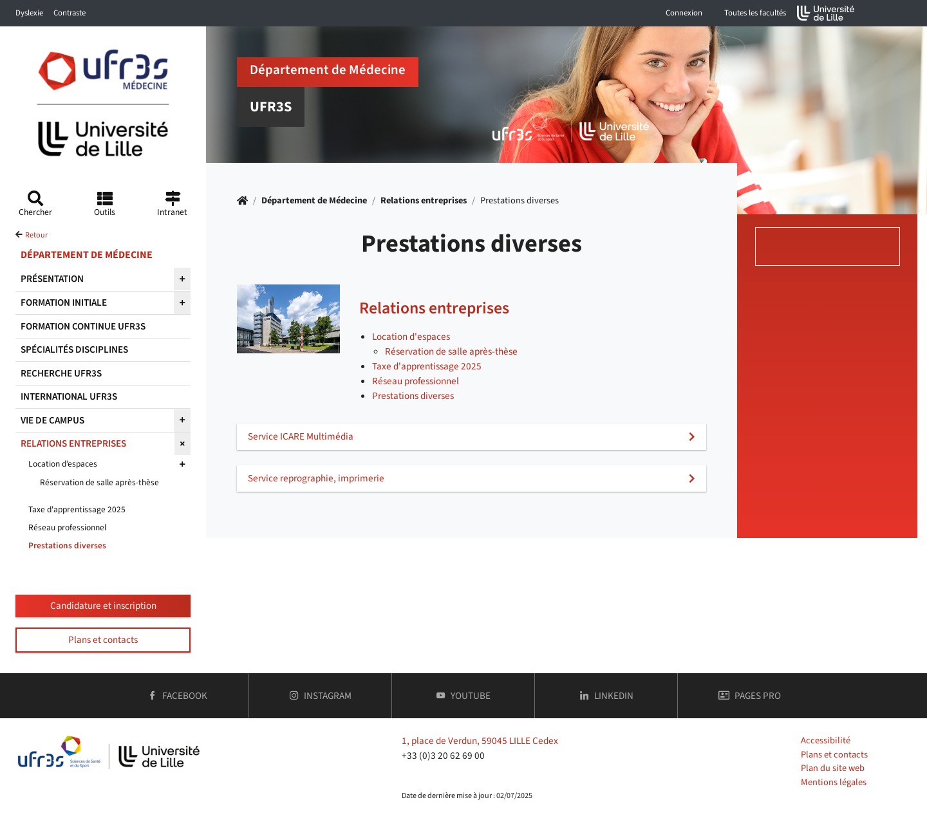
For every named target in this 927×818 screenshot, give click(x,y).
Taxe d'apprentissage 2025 (427, 366)
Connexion (684, 13)
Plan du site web (833, 768)
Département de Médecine (314, 200)
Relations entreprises (423, 200)
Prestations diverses (413, 396)
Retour (36, 235)
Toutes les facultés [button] (755, 13)
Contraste (69, 13)
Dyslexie (29, 13)
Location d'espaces (411, 337)
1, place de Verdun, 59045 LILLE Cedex (480, 741)
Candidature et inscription (103, 606)
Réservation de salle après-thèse (451, 351)
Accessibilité (825, 740)
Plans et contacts (103, 640)
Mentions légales (833, 782)
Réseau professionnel (415, 381)
